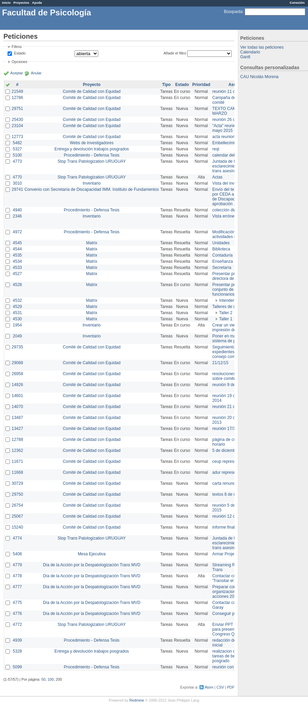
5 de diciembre (225, 450)
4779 (17, 565)
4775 (17, 602)
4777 (17, 586)
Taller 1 (225, 319)
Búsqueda (233, 11)
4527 (17, 273)
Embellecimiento (227, 142)
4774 (17, 538)
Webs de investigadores (92, 142)
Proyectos (21, 2)
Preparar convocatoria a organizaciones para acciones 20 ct (234, 591)
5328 (17, 651)
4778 (17, 575)
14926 (17, 384)
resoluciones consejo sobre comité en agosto (233, 376)
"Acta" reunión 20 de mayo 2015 (230, 128)
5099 (17, 667)
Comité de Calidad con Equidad (91, 91)
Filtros (17, 47)
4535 (17, 255)
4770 (17, 177)
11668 (17, 472)
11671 (17, 461)
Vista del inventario (229, 183)
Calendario (250, 52)
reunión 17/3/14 (226, 428)
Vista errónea (224, 216)
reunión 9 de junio (228, 384)
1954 (17, 325)
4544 (17, 249)
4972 (17, 232)
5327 (17, 149)
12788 (17, 439)
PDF (230, 687)
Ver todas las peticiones (262, 47)
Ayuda (37, 2)
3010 (17, 183)
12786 (17, 97)
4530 (17, 319)
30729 (17, 483)
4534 (17, 261)
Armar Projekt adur (229, 554)
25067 (17, 516)
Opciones (19, 62)
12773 (17, 136)
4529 (17, 306)
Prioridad (201, 84)
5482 (17, 142)
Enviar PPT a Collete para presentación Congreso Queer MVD (232, 629)
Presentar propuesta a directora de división (232, 276)
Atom (209, 687)
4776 (17, 613)
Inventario (91, 183)
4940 (17, 210)
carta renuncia (225, 483)
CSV (220, 687)
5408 (17, 554)
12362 (17, 450)
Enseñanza (222, 261)
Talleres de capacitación (234, 306)
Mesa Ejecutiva (91, 554)
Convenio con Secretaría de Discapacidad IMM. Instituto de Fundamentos (91, 189)
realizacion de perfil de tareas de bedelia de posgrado (232, 656)
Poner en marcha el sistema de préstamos (232, 338)
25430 (17, 119)
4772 (17, 624)
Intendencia (229, 300)
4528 (17, 284)
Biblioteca (221, 249)
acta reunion (223, 136)
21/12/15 (220, 362)
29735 (17, 347)
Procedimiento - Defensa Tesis (92, 155)
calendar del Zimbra (230, 155)
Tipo (166, 84)
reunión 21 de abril (229, 406)
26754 (17, 505)
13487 (17, 417)
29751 (17, 108)
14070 (17, 406)
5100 (17, 155)
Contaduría (222, 255)
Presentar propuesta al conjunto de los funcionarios (233, 289)
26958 (17, 373)
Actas (217, 177)
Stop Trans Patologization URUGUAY (91, 161)
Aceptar (16, 73)
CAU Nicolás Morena (259, 76)
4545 (17, 242)
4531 (17, 312)
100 (51, 679)
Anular (36, 73)
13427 (17, 428)
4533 (17, 267)
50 (43, 679)
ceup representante (229, 461)
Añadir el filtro (175, 53)
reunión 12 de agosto (231, 516)
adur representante (229, 472)
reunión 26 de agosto (231, 119)
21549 (17, 91)
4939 (17, 640)
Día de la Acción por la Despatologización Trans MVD (91, 565)
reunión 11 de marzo (231, 91)
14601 (17, 395)
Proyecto (91, 84)
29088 (17, 362)
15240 (17, 527)
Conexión (297, 2)
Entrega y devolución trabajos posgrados (91, 149)
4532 (17, 300)
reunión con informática (233, 667)
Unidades (221, 242)
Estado (20, 53)
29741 (17, 189)
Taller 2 (225, 312)
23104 (17, 125)
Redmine (136, 700)
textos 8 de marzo (228, 494)
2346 (17, 216)
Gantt (245, 56)
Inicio (6, 2)
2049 (17, 336)
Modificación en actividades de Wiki (229, 234)
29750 (17, 494)
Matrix (91, 242)
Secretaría (221, 267)
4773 (17, 161)
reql (215, 149)
